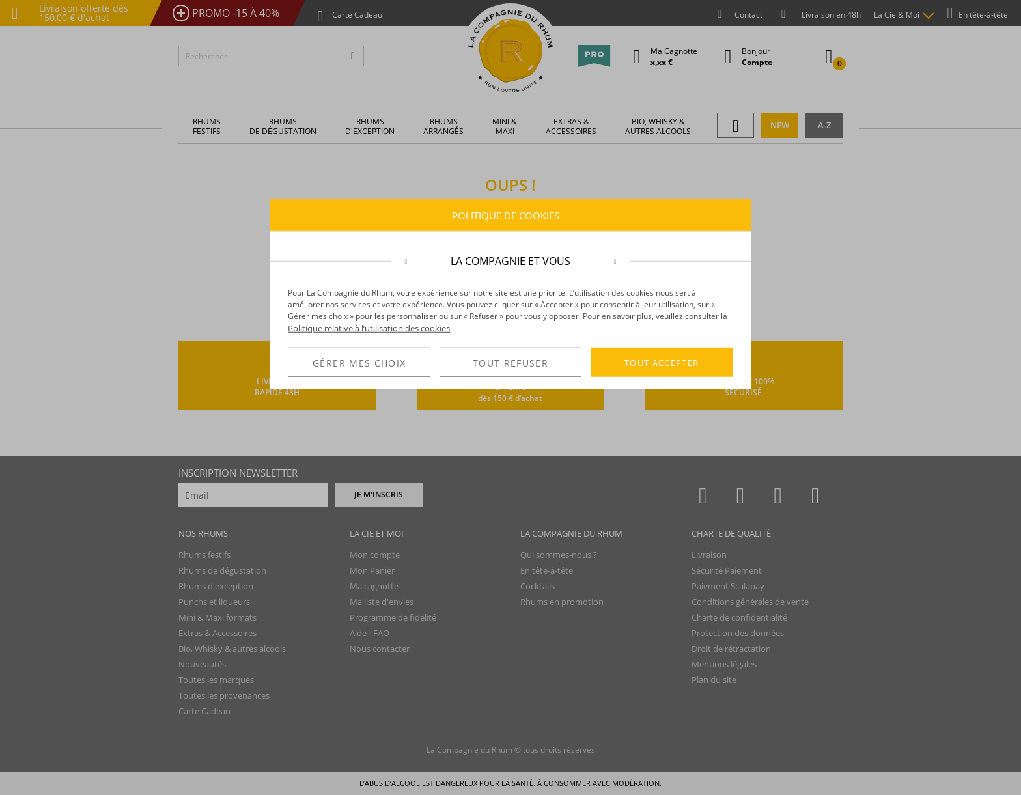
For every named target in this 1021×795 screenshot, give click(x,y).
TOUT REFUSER (510, 363)
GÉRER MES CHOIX (359, 363)
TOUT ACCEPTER (661, 362)
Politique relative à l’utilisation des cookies (369, 328)
